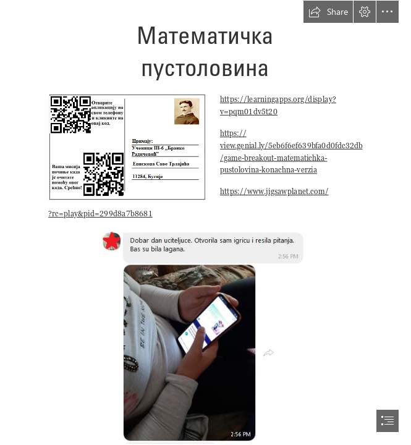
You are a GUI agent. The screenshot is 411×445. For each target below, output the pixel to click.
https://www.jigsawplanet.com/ (274, 191)
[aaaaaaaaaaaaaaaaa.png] (205, 336)
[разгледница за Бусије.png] (126, 146)
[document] (205, 222)
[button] (328, 12)
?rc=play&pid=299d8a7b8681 (100, 213)
